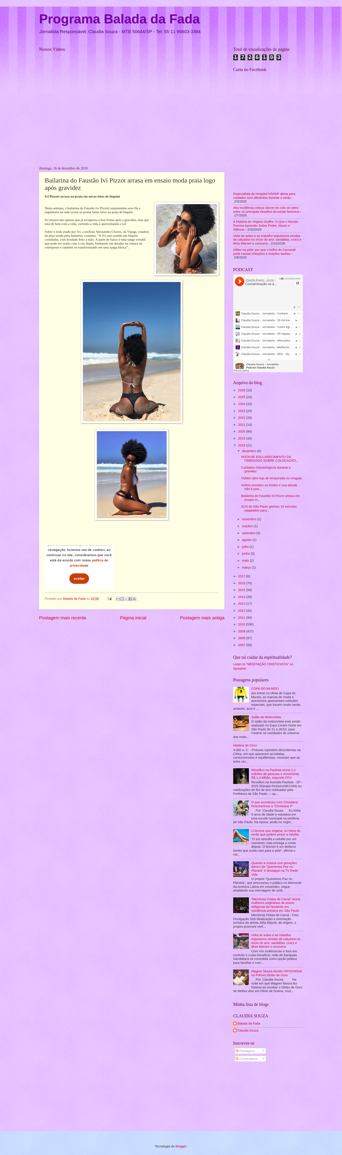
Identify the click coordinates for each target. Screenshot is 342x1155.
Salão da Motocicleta (266, 717)
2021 (242, 424)
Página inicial (133, 617)
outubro (248, 526)
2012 (242, 610)
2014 (242, 597)
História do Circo (245, 745)
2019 (242, 438)
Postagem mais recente (62, 617)
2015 (242, 590)
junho (246, 553)
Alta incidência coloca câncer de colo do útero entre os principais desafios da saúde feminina (266, 209)
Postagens (245, 1051)
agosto (247, 540)
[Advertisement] (268, 1097)
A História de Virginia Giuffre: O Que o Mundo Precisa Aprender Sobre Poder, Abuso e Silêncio (265, 225)
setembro (249, 533)
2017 (242, 576)
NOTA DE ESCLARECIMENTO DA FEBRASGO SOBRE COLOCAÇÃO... (270, 459)
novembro (249, 519)
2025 (242, 397)
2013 (242, 603)
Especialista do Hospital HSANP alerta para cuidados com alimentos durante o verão (264, 195)
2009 (242, 631)
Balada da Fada (249, 1023)
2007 (242, 645)
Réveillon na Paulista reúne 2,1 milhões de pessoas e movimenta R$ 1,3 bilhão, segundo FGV (275, 773)
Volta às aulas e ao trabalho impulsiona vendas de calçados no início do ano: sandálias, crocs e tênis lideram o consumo (267, 239)
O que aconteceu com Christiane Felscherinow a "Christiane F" (274, 804)
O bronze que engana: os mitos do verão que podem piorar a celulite (276, 832)
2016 (242, 583)
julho (246, 547)
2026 (242, 390)
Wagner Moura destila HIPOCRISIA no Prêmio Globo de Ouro (276, 973)
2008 (242, 638)
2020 (242, 431)
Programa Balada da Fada (119, 19)
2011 (242, 617)
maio (246, 560)
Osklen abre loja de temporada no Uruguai (271, 478)
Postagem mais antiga (202, 617)
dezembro (249, 451)
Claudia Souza (248, 1030)
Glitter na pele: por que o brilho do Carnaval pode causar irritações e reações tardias (264, 251)
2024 (242, 404)
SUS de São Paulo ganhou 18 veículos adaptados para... (269, 508)
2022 (242, 417)
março (247, 567)
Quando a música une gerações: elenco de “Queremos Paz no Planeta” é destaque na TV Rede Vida (274, 868)
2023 (242, 411)
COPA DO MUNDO (265, 688)
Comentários (247, 1058)
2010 (242, 624)
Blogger (180, 1146)
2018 (242, 445)
